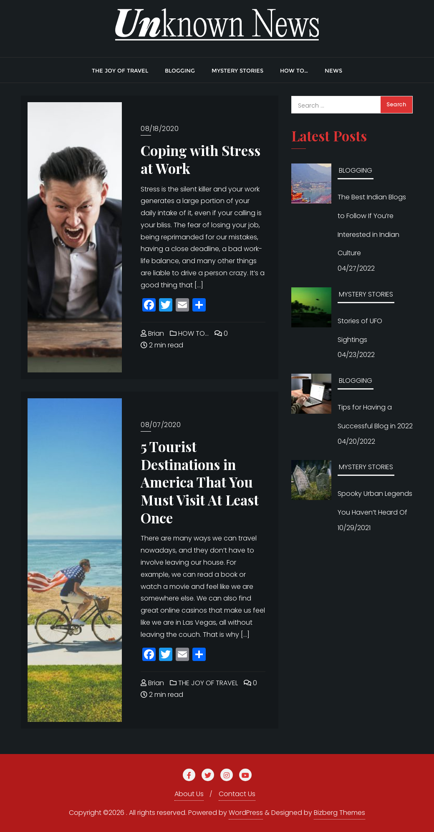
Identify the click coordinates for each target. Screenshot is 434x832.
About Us (189, 794)
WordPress (246, 812)
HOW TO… (189, 333)
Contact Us (237, 794)
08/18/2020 (160, 128)
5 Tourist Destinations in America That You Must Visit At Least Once (200, 482)
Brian (152, 333)
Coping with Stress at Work (200, 159)
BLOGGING (355, 170)
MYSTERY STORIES (366, 294)
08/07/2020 (161, 425)
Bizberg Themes (339, 812)
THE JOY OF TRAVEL (204, 683)
